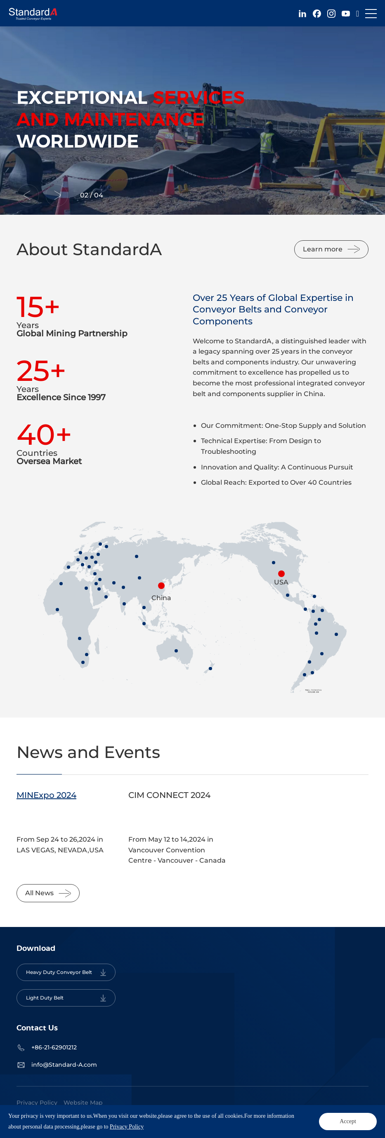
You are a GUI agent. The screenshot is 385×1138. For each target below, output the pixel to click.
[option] (192, 120)
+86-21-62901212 (54, 1047)
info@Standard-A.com (64, 1064)
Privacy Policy (37, 1102)
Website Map (83, 1102)
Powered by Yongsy (177, 1115)
